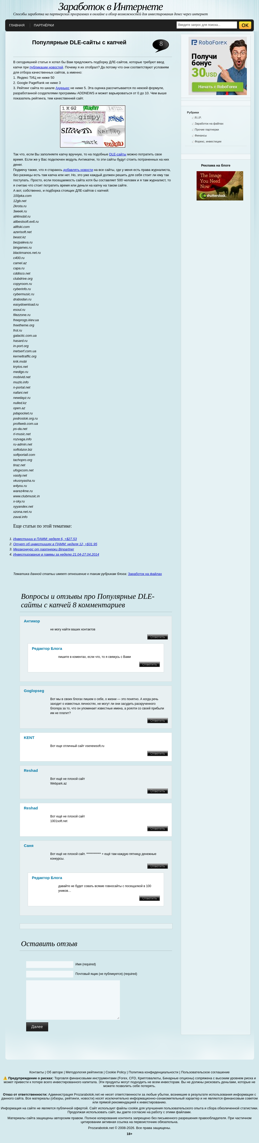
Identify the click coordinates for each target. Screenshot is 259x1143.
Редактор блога (47, 648)
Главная (17, 25)
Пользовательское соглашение (205, 1072)
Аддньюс (62, 88)
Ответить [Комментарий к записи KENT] (157, 753)
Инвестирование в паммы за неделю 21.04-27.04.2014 (56, 554)
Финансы (201, 135)
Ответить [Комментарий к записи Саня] (157, 866)
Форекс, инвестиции (208, 141)
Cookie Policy (115, 1072)
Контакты (37, 1072)
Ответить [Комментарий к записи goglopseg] (157, 720)
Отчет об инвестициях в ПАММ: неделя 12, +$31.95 (55, 544)
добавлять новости (78, 170)
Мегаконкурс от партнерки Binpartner (43, 549)
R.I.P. (198, 117)
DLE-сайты (117, 154)
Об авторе (55, 1072)
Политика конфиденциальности (153, 1072)
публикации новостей (46, 67)
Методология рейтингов (84, 1072)
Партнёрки (44, 25)
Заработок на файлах (145, 574)
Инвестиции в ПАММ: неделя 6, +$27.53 (45, 539)
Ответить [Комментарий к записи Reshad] (157, 791)
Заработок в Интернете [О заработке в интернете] (110, 6)
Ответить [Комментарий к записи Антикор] (157, 636)
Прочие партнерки (207, 129)
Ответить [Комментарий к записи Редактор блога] (149, 664)
